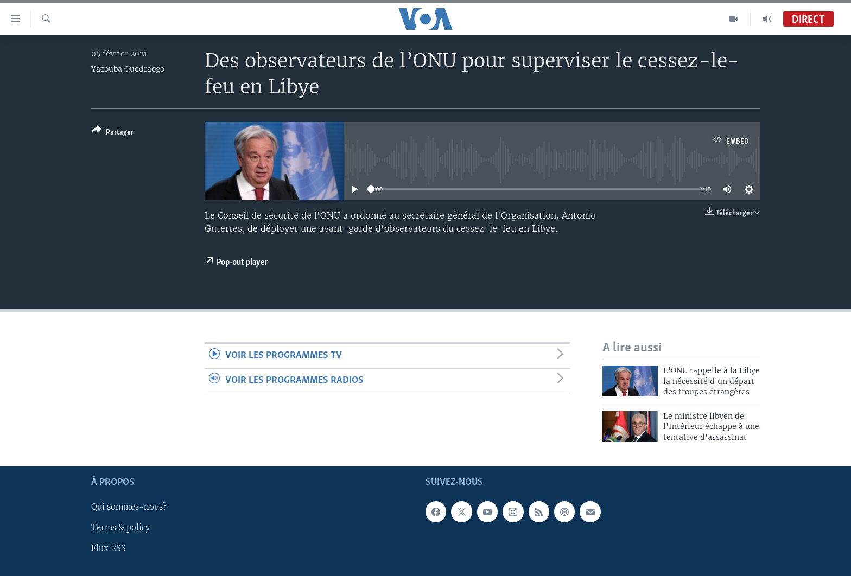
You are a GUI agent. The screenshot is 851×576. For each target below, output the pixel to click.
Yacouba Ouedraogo (127, 69)
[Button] (113, 133)
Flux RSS (108, 548)
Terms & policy (120, 528)
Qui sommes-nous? (129, 507)
